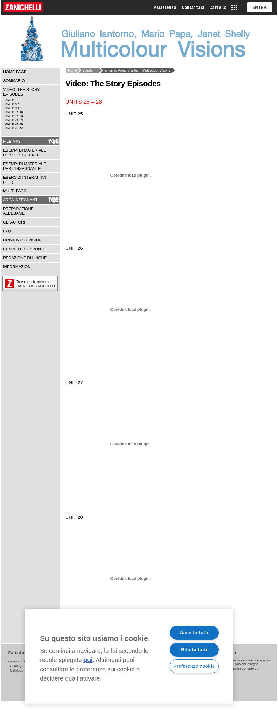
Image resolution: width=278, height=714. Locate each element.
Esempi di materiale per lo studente (24, 152)
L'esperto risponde (24, 249)
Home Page (15, 71)
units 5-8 (12, 104)
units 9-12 (13, 108)
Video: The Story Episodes (21, 91)
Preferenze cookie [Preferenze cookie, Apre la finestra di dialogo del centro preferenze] (194, 666)
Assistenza (165, 7)
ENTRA (260, 7)
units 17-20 (14, 116)
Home (72, 70)
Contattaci (193, 7)
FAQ (7, 231)
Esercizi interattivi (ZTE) (24, 179)
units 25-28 (14, 124)
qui (88, 660)
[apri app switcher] (234, 7)
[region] (129, 656)
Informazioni (17, 266)
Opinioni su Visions (23, 240)
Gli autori (14, 222)
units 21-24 (14, 120)
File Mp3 (12, 141)
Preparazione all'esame (18, 211)
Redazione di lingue (25, 258)
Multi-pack (14, 191)
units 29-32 (14, 128)
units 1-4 (12, 100)
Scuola (87, 70)
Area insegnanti (21, 199)
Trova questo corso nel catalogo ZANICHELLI (45, 283)
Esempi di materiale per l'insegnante (24, 166)
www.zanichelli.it (22, 661)
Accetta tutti (194, 632)
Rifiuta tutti (194, 649)
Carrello (217, 7)
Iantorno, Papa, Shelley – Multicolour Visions (137, 70)
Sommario (14, 80)
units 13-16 (14, 112)
